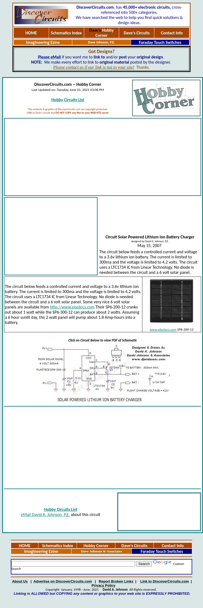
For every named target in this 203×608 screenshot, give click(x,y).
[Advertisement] (102, 157)
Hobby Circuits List (67, 99)
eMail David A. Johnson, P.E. (45, 514)
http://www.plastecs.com (72, 307)
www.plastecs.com (163, 329)
